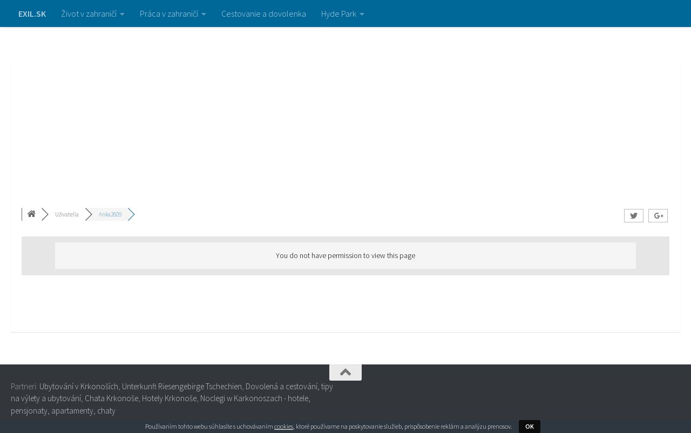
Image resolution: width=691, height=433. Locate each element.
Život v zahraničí (89, 13)
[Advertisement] (345, 108)
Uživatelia (67, 214)
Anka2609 (110, 214)
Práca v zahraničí (169, 13)
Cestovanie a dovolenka (263, 13)
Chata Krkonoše (111, 398)
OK (529, 426)
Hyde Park (338, 13)
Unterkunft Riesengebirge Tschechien (182, 386)
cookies (283, 426)
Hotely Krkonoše (169, 398)
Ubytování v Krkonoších (78, 386)
